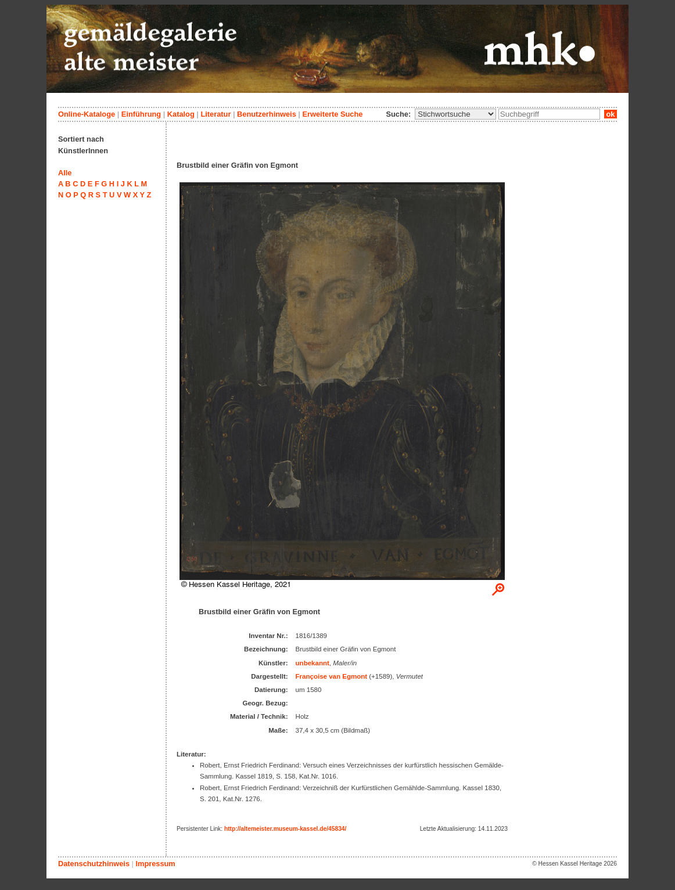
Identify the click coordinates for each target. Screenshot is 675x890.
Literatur (215, 114)
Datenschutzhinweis (94, 863)
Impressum (155, 863)
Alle (64, 172)
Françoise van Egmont (332, 676)
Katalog (181, 114)
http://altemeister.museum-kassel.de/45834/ (285, 829)
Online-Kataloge (86, 114)
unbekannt (312, 663)
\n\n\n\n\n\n (455, 114)
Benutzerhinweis (266, 114)
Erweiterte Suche (332, 114)
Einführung (141, 114)
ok (610, 114)
